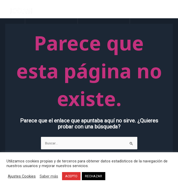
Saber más (49, 176)
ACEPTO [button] (71, 176)
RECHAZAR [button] (93, 176)
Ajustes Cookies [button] (22, 176)
